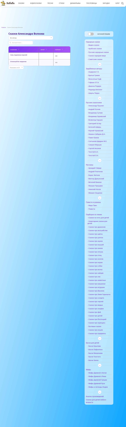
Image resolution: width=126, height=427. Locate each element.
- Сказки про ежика (97, 253)
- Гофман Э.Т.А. (96, 85)
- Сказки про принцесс (99, 330)
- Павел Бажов (95, 141)
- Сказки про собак (97, 271)
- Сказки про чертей (98, 309)
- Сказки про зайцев (98, 278)
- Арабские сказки (97, 49)
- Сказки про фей (97, 319)
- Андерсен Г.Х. (96, 75)
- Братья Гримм (96, 78)
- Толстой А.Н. (95, 155)
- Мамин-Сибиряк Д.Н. (99, 137)
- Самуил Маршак (97, 148)
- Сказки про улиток (98, 243)
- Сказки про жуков (97, 246)
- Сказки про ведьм (97, 312)
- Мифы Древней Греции (100, 387)
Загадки (105, 3)
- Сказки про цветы (97, 239)
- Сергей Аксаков (96, 151)
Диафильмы (75, 3)
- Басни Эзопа (95, 367)
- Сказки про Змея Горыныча (97, 300)
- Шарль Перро (96, 96)
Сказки (21, 3)
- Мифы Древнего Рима (99, 383)
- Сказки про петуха (98, 257)
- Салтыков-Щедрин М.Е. (100, 144)
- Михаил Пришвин (97, 189)
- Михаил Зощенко (97, 196)
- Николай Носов (96, 192)
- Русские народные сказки (98, 54)
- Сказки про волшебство (100, 235)
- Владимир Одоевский (99, 119)
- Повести (94, 212)
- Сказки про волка (97, 275)
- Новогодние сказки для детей (100, 227)
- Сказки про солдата (98, 305)
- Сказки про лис (96, 282)
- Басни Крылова (96, 353)
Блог (117, 3)
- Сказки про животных (99, 285)
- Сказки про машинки (99, 289)
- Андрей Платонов (97, 174)
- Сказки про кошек (97, 337)
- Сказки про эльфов (98, 316)
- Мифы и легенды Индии (100, 394)
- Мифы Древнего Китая (99, 380)
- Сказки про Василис (98, 296)
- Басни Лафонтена (97, 357)
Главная (3, 27)
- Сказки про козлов (98, 264)
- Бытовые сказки (97, 334)
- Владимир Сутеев (97, 116)
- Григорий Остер (97, 126)
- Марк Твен (94, 208)
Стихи (61, 3)
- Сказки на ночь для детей (98, 222)
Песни (50, 3)
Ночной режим (103, 34)
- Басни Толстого (96, 364)
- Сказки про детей (97, 323)
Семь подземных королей (18, 50)
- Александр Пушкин (98, 109)
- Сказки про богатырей (99, 326)
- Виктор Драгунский (98, 182)
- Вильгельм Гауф (97, 82)
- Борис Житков (96, 178)
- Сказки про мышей (98, 250)
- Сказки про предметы (99, 341)
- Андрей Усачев (96, 112)
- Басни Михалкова (97, 360)
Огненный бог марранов (18, 56)
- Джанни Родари (97, 89)
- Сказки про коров (97, 267)
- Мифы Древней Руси (98, 391)
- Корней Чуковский (98, 133)
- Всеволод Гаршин (97, 123)
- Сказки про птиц (97, 260)
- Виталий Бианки (97, 185)
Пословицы (91, 3)
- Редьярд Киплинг (97, 93)
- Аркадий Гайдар (97, 171)
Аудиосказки (35, 3)
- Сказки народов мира (99, 59)
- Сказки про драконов (99, 232)
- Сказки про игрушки (98, 292)
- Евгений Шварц (97, 130)
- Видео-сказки (96, 46)
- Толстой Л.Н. (95, 158)
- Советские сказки (97, 62)
